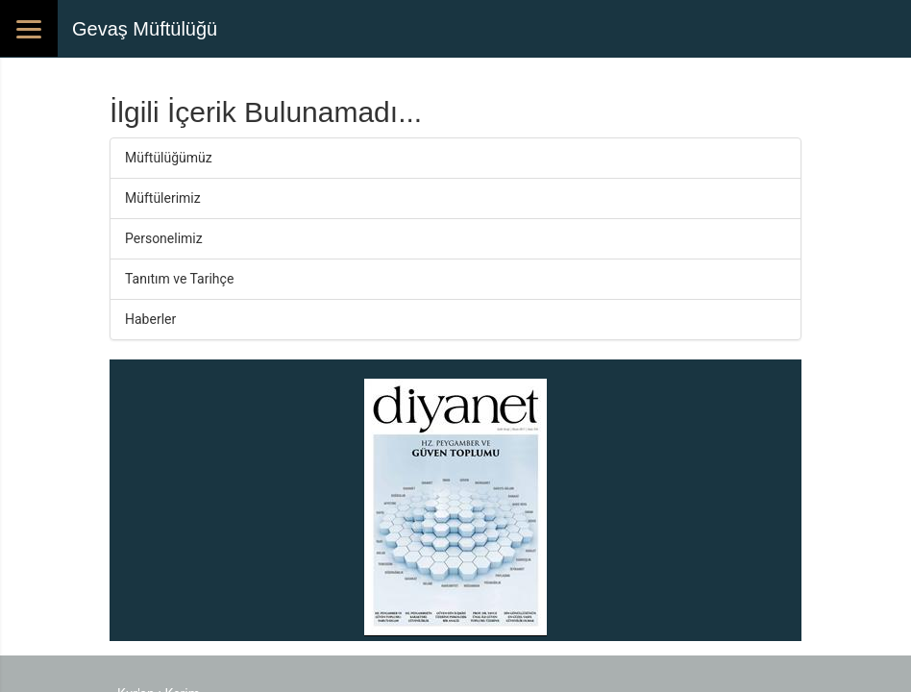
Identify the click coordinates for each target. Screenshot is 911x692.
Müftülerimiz (163, 198)
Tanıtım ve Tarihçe (179, 278)
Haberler (150, 319)
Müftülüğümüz (168, 157)
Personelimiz (164, 238)
